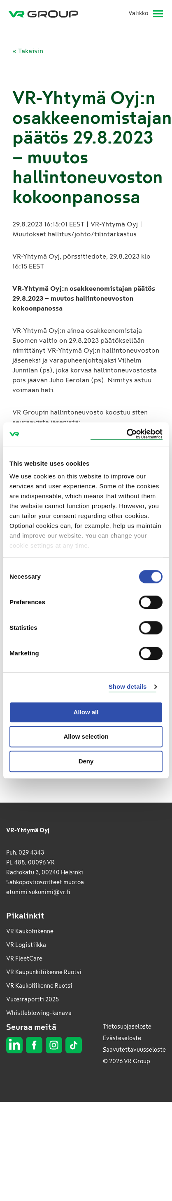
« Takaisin (27, 51)
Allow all (86, 712)
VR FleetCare (24, 958)
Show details (128, 686)
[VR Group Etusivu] (46, 14)
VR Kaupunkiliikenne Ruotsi (43, 972)
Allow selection (85, 736)
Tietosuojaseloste (127, 1026)
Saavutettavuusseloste (134, 1049)
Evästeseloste (122, 1038)
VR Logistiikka (26, 945)
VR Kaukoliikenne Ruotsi (39, 985)
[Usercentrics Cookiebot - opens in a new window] (127, 434)
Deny (86, 761)
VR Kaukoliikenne (29, 931)
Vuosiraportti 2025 (32, 999)
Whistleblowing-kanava (39, 1013)
